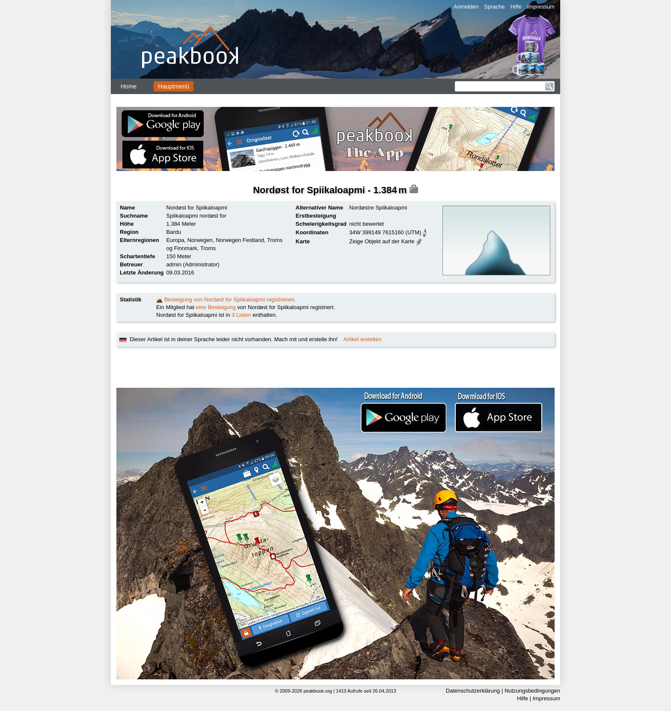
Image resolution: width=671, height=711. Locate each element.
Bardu (173, 232)
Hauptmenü (173, 86)
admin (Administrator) (193, 264)
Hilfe (516, 6)
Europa (175, 240)
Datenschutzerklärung (473, 690)
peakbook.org (317, 690)
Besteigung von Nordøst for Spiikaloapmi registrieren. (230, 299)
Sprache (494, 6)
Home (129, 86)
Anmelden (466, 6)
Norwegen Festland (240, 240)
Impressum (541, 6)
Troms (208, 248)
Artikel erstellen (363, 339)
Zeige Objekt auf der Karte (381, 241)
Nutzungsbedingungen (532, 690)
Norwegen (200, 240)
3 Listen (241, 315)
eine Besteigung (216, 307)
